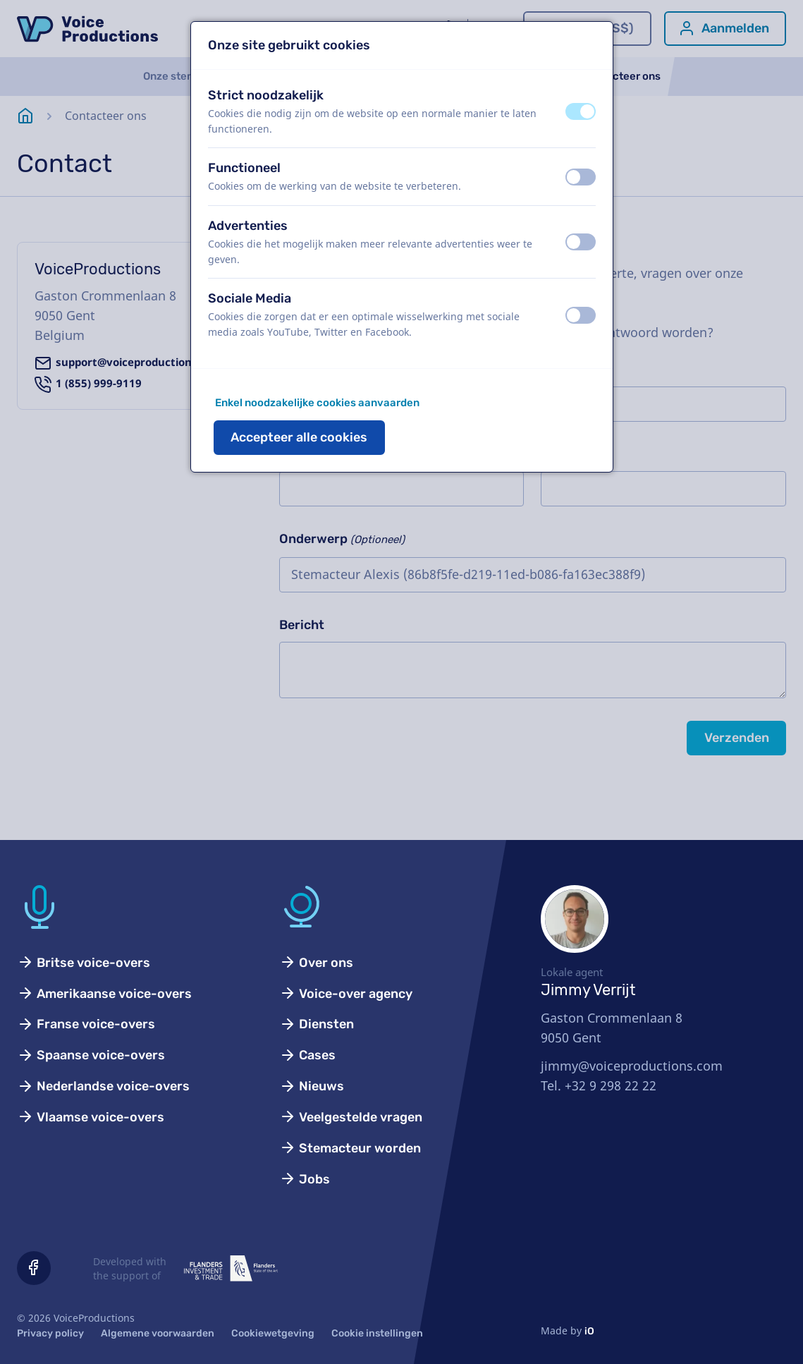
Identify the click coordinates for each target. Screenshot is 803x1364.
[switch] (580, 111)
